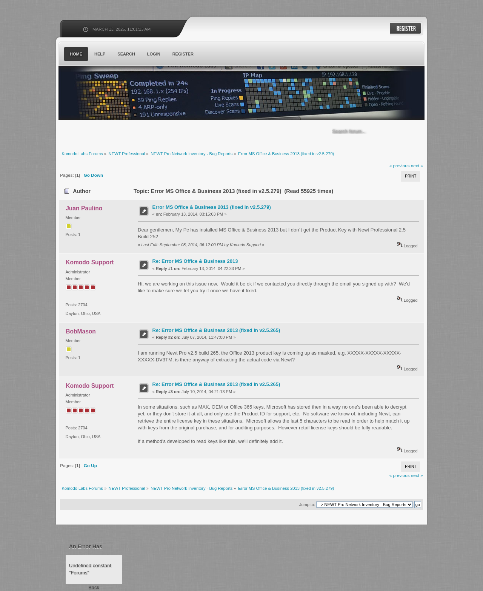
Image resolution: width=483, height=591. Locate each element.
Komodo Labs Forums (132, 94)
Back (93, 587)
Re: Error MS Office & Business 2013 (195, 261)
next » (417, 165)
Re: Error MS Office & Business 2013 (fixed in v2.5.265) (216, 330)
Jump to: (307, 504)
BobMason (81, 331)
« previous (399, 165)
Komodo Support (90, 262)
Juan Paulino (84, 208)
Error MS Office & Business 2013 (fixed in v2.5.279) (211, 207)
